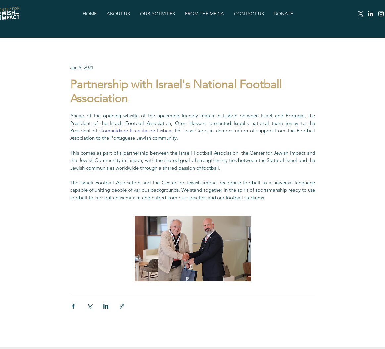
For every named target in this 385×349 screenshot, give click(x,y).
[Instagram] (381, 13)
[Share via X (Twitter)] (89, 306)
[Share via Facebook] (73, 306)
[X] (360, 13)
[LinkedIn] (370, 13)
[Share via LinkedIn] (106, 306)
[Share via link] (122, 306)
